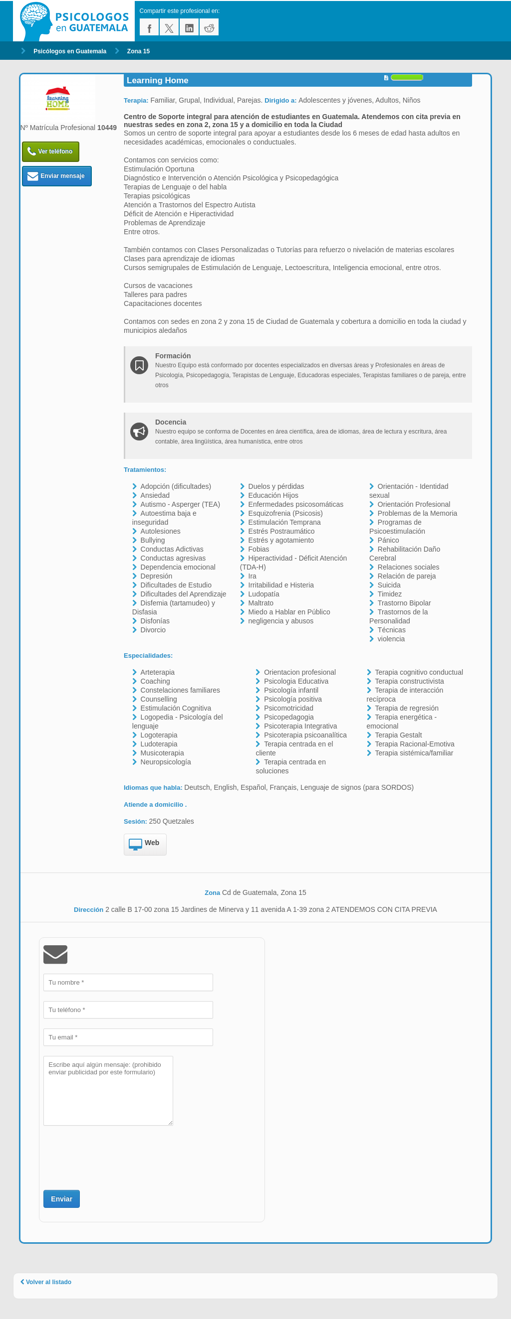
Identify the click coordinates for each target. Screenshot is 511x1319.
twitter (169, 26)
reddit (209, 26)
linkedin (189, 26)
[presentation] (119, 1156)
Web (144, 845)
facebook (149, 26)
